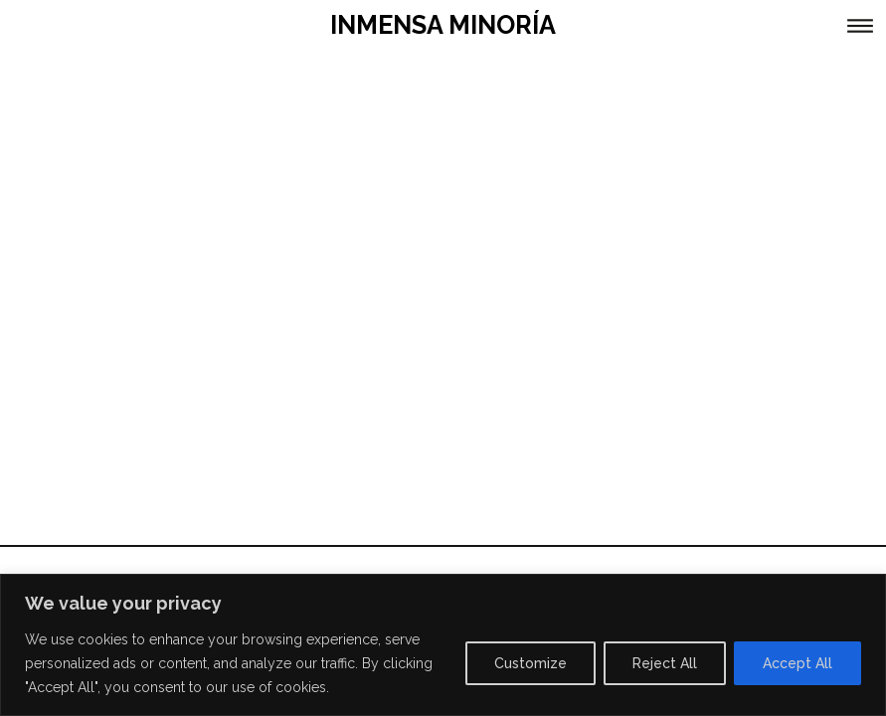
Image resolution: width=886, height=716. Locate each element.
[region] (443, 645)
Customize (530, 663)
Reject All (664, 663)
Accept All (797, 663)
